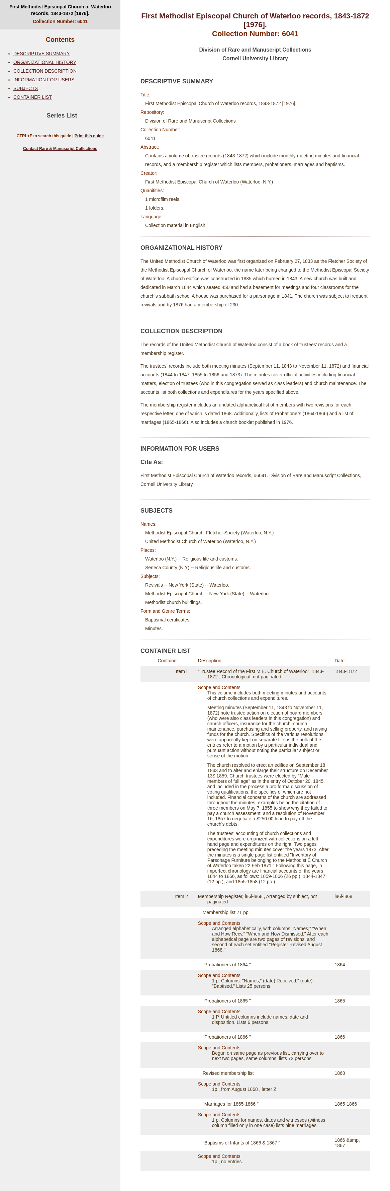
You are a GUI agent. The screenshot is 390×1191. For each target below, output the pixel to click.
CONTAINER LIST (32, 97)
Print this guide (89, 136)
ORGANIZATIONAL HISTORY (44, 62)
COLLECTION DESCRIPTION (45, 71)
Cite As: (151, 462)
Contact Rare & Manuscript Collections (60, 148)
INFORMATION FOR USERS (44, 79)
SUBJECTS (25, 88)
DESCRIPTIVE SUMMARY (41, 53)
